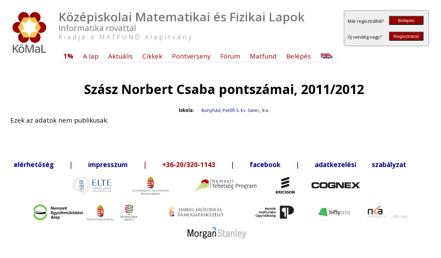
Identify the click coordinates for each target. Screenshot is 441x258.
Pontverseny (191, 56)
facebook (265, 164)
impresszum (108, 164)
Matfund (263, 56)
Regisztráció (406, 36)
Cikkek (152, 56)
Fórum (230, 56)
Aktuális (120, 56)
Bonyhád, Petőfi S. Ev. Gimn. (231, 110)
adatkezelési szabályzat (360, 164)
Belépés (406, 20)
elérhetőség (34, 164)
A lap (91, 56)
